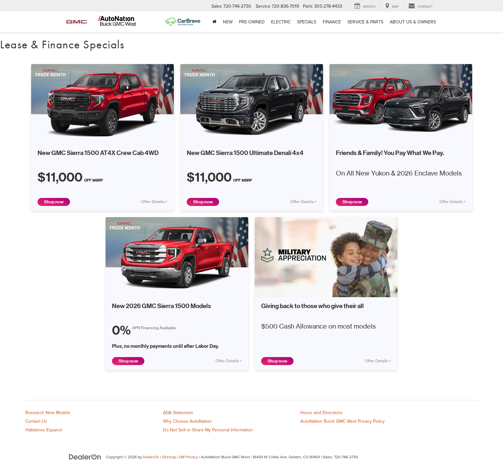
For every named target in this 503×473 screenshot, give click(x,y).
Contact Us (36, 421)
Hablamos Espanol (43, 430)
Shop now (54, 202)
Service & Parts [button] (365, 22)
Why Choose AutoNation (187, 421)
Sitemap (169, 457)
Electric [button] (281, 22)
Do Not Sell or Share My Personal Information (208, 430)
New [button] (228, 22)
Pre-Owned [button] (252, 22)
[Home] (214, 22)
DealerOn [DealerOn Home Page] (151, 457)
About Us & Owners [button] (413, 22)
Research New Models (47, 412)
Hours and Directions (321, 412)
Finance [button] (332, 22)
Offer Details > (154, 202)
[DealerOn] (85, 456)
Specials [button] (306, 22)
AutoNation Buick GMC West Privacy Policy (342, 421)
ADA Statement (178, 412)
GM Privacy (188, 457)
